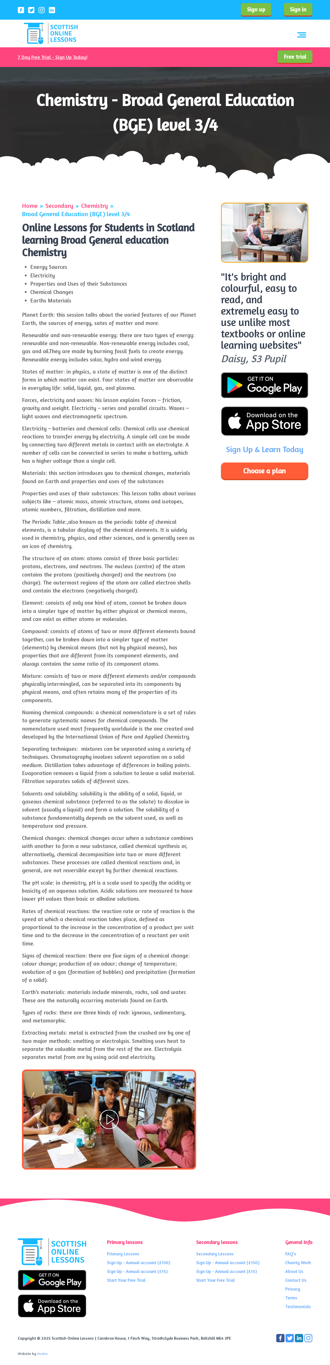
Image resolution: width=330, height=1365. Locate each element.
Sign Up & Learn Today (264, 449)
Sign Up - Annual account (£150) (138, 1262)
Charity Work (298, 1262)
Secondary (59, 206)
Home (30, 206)
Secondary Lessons (215, 1253)
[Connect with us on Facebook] (281, 1337)
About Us (294, 1271)
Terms (291, 1297)
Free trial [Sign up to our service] (295, 56)
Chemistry (94, 206)
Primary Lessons (123, 1253)
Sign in (298, 9)
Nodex (42, 1353)
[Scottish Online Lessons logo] (51, 33)
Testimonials (298, 1306)
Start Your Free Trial (126, 1280)
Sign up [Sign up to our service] (256, 9)
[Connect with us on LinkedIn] (299, 1337)
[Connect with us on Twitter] (290, 1337)
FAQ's (290, 1253)
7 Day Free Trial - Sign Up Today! (52, 57)
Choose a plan (264, 470)
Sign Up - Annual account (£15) (137, 1271)
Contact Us (295, 1280)
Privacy (292, 1289)
